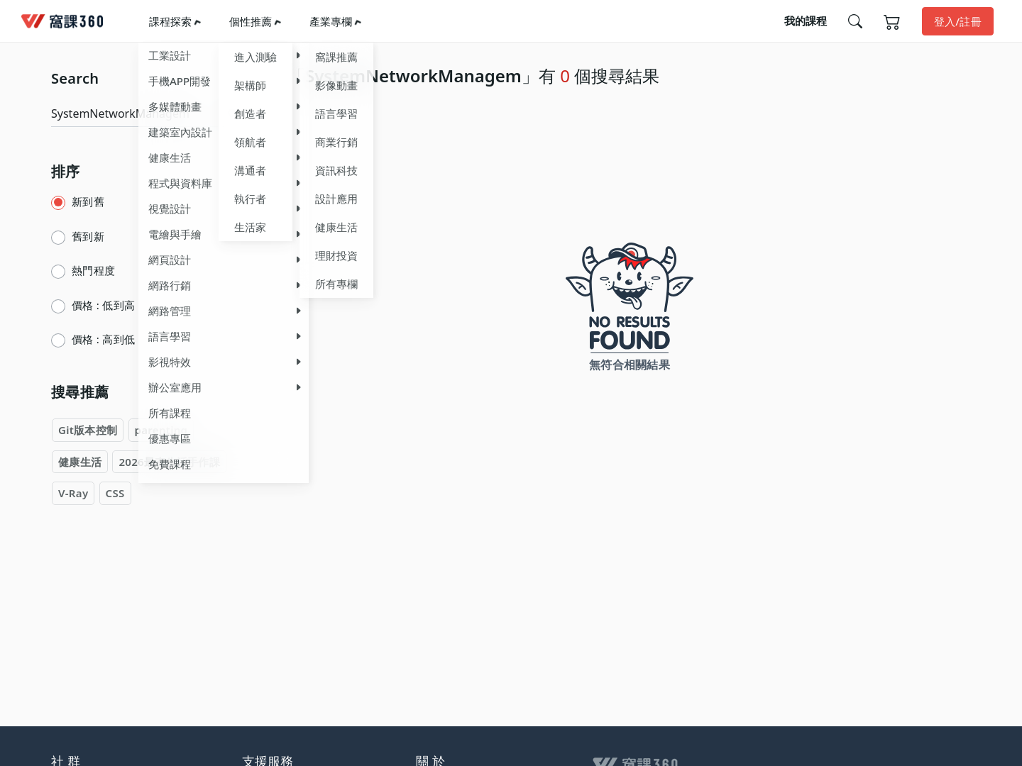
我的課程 (805, 20)
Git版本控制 (87, 430)
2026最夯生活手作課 (169, 462)
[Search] (137, 114)
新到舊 (88, 201)
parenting (161, 430)
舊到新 (88, 236)
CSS (115, 493)
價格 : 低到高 (103, 305)
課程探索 (170, 21)
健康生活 (79, 462)
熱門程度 (93, 270)
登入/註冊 (958, 21)
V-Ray (73, 493)
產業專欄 (330, 21)
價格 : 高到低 (103, 339)
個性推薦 (250, 21)
